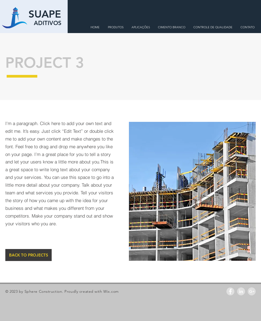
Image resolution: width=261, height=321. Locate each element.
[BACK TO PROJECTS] (28, 255)
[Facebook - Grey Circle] (230, 291)
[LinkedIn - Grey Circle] (241, 291)
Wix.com (111, 291)
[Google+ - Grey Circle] (252, 291)
